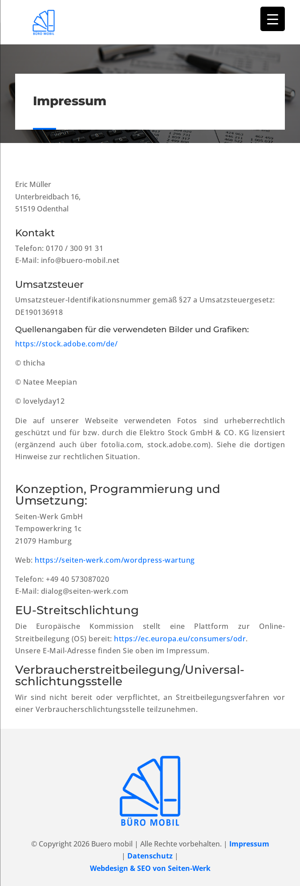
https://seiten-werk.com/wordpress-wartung (115, 560)
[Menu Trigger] (272, 19)
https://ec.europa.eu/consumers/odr (180, 639)
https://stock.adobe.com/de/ (66, 344)
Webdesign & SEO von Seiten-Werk (150, 868)
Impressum (249, 844)
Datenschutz (150, 856)
